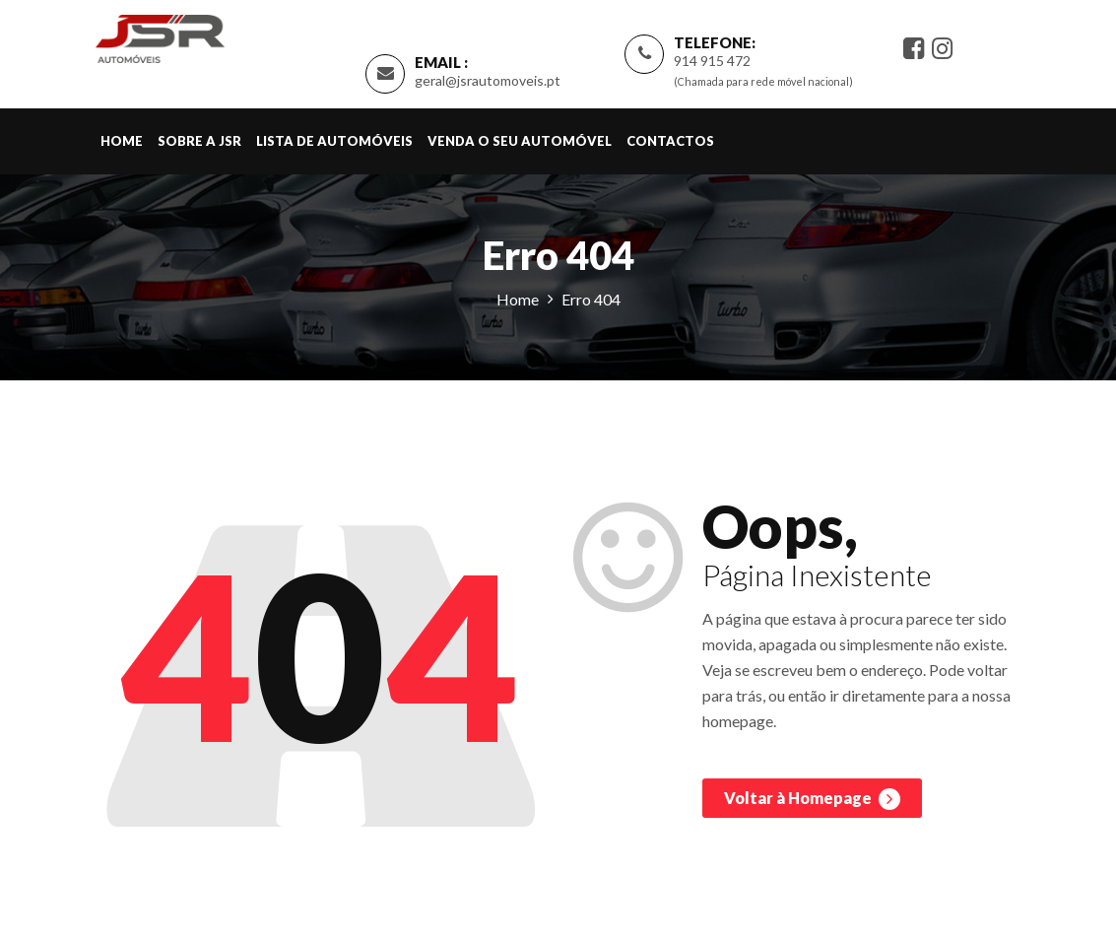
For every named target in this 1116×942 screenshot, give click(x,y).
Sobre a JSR (199, 141)
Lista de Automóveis (334, 141)
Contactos (670, 141)
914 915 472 (712, 60)
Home (121, 141)
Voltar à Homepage (812, 799)
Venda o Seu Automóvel (519, 141)
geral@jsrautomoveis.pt (487, 80)
